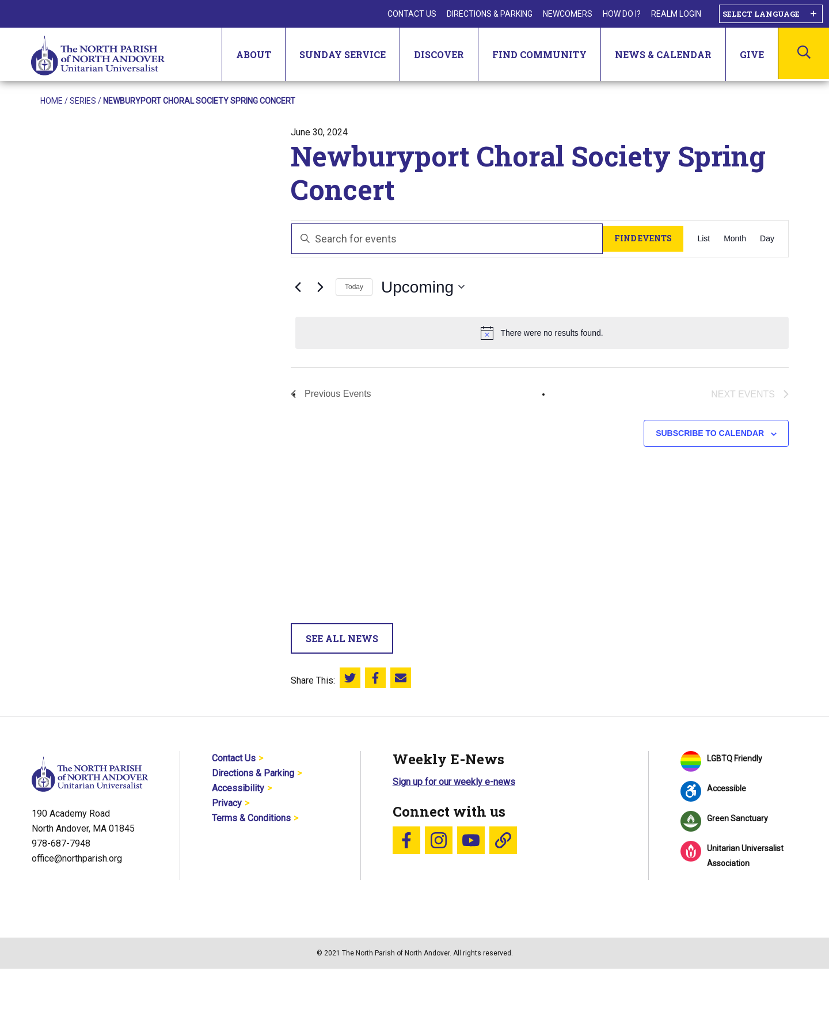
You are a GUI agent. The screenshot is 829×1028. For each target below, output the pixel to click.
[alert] (542, 333)
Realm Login (676, 13)
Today (354, 287)
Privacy (227, 803)
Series (83, 100)
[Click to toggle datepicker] (423, 287)
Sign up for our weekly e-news (454, 781)
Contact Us (411, 13)
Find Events (643, 238)
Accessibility (238, 788)
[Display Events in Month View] (735, 239)
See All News (342, 638)
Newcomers (567, 13)
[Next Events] (320, 287)
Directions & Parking (490, 13)
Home (51, 100)
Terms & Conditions (251, 818)
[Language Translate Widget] (771, 14)
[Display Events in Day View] (767, 239)
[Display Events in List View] (703, 239)
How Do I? (622, 13)
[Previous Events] (298, 287)
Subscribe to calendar (710, 433)
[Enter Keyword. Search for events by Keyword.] (447, 238)
